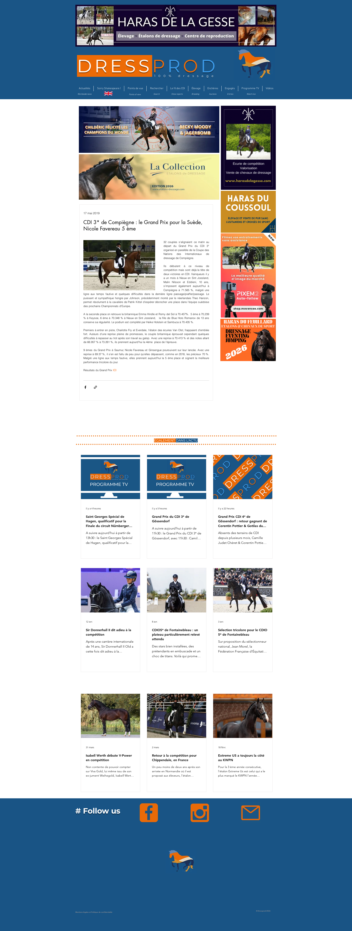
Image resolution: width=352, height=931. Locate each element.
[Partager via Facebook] (85, 387)
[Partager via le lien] (95, 387)
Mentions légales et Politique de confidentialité (93, 912)
